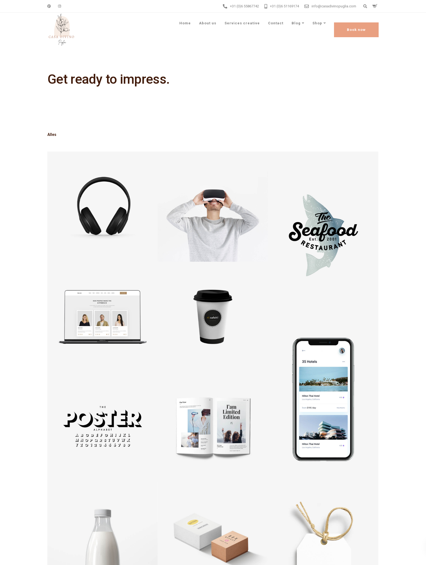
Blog (296, 23)
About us (207, 23)
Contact (275, 23)
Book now (356, 30)
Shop (317, 23)
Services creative (242, 23)
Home (185, 23)
